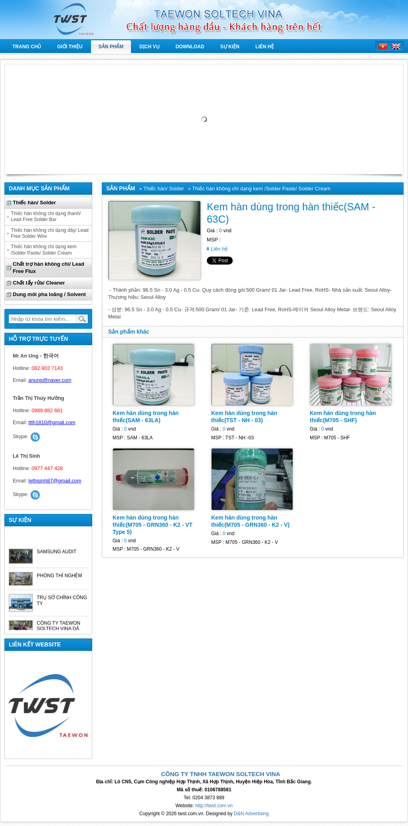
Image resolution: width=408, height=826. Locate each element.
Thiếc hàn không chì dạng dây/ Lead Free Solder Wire (50, 233)
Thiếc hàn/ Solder (34, 203)
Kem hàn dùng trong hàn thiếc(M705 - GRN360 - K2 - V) (250, 521)
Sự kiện (230, 46)
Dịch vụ (149, 46)
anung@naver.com (49, 380)
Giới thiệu (69, 46)
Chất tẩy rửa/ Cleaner (39, 283)
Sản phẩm (111, 46)
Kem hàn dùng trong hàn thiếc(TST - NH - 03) (244, 416)
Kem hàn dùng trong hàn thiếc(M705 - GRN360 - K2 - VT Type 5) (152, 524)
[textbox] (42, 318)
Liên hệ (264, 46)
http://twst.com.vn (213, 805)
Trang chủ (26, 46)
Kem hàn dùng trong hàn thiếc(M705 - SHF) (343, 416)
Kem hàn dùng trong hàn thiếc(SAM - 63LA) (146, 416)
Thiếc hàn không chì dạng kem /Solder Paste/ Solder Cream (44, 249)
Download (190, 46)
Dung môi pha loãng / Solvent (49, 294)
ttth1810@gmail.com (51, 422)
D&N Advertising (251, 813)
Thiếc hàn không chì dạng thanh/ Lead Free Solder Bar (46, 216)
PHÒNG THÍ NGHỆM (59, 577)
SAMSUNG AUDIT (56, 553)
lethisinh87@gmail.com (54, 481)
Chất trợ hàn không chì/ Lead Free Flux (48, 267)
